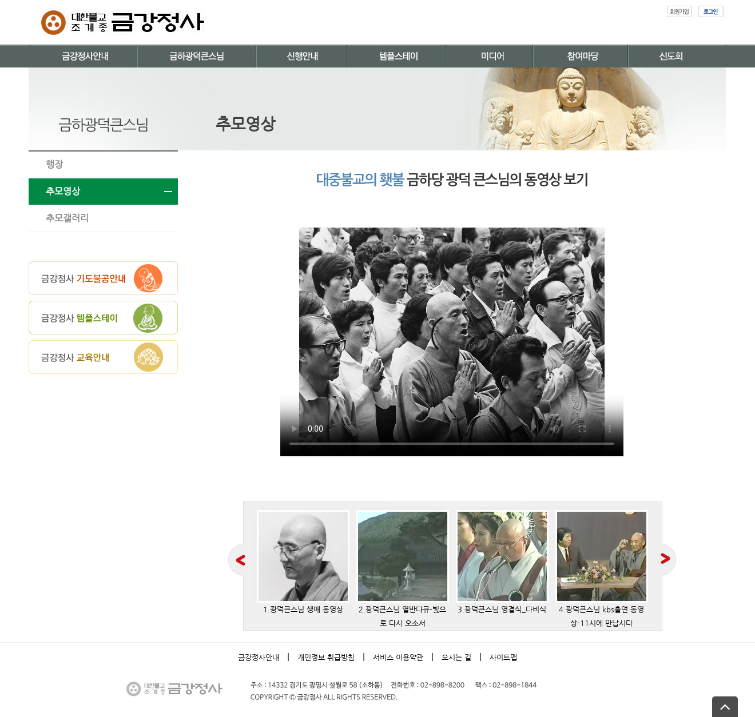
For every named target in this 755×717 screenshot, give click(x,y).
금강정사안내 (258, 657)
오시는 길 (456, 657)
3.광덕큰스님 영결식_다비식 (502, 562)
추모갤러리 (67, 218)
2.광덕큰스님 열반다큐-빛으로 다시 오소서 (402, 568)
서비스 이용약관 (398, 657)
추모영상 (63, 191)
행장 (54, 164)
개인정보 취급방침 (326, 657)
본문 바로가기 (0, 0)
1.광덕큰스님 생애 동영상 (303, 562)
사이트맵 (503, 657)
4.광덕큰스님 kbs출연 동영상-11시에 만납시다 (601, 568)
